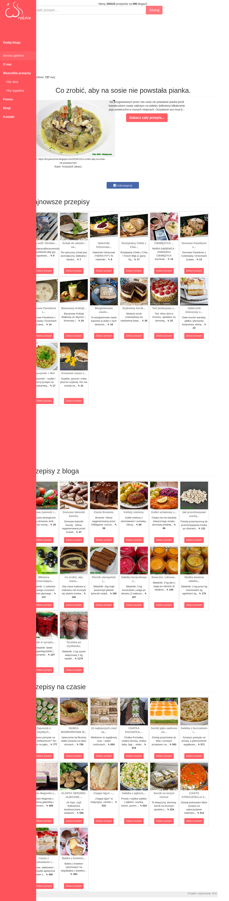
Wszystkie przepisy (17, 73)
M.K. (224, 893)
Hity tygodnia (13, 90)
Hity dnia (10, 81)
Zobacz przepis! (53, 270)
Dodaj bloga (12, 42)
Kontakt (8, 116)
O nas (7, 64)
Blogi (7, 108)
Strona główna (13, 55)
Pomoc (8, 99)
